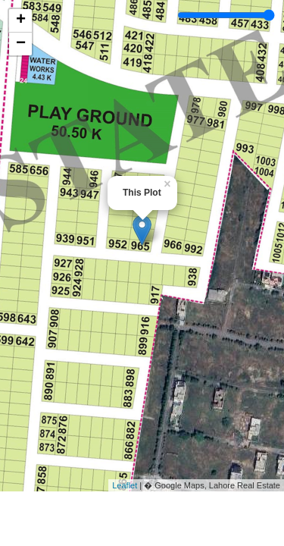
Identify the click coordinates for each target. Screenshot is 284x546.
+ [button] (21, 20)
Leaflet (124, 485)
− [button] (21, 44)
